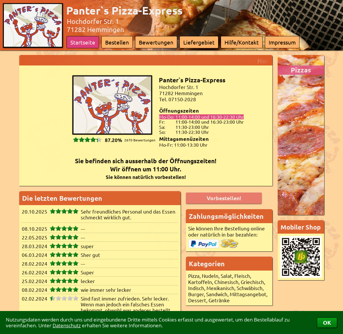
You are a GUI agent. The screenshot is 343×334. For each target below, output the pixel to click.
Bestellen (117, 42)
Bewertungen (156, 42)
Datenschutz (67, 325)
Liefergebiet (199, 42)
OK (327, 322)
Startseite (82, 42)
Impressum (282, 42)
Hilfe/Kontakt (242, 42)
